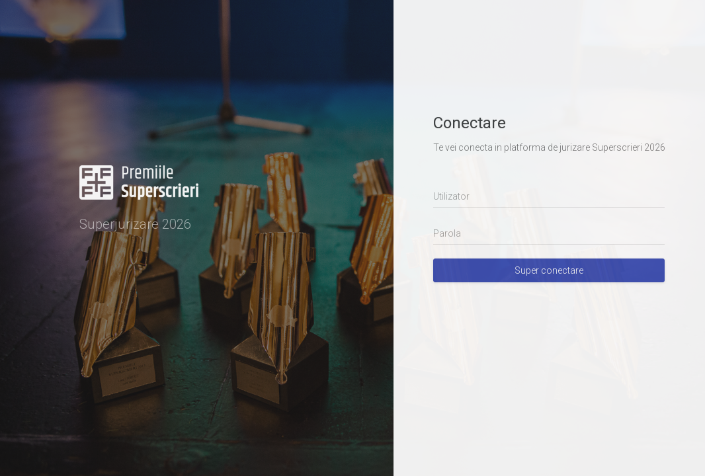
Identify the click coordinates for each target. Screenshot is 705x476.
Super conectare (549, 270)
